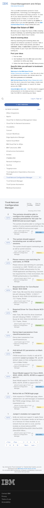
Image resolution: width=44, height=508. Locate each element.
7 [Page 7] (6, 445)
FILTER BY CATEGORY (11, 109)
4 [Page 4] (30, 442)
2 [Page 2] (23, 442)
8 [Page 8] (10, 445)
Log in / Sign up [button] (36, 98)
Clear (39, 109)
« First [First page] (8, 442)
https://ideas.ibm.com (35, 80)
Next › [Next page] (27, 445)
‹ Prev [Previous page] (15, 442)
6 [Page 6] (37, 442)
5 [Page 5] (34, 442)
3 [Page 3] (27, 442)
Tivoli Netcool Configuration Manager (21, 232)
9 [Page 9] (13, 445)
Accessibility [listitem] (6, 502)
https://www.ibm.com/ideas (20, 73)
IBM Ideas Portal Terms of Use (27, 468)
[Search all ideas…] (13, 98)
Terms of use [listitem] (6, 499)
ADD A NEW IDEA (22, 104)
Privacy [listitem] (4, 496)
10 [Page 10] (17, 445)
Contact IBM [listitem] (6, 493)
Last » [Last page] (33, 445)
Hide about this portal (17, 6)
